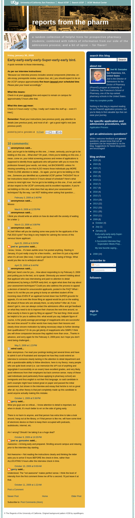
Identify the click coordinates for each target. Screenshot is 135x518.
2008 (95, 254)
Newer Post (13, 496)
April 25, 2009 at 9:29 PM (26, 243)
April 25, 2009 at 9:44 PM (26, 265)
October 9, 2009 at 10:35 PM (28, 437)
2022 (95, 172)
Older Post (76, 496)
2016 (95, 192)
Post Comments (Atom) (32, 502)
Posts (96, 265)
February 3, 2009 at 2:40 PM (28, 197)
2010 (95, 215)
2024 (95, 164)
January (100, 231)
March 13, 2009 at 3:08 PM (27, 224)
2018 (95, 184)
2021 (95, 176)
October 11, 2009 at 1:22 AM (28, 485)
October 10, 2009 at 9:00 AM (28, 466)
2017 (95, 188)
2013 (95, 203)
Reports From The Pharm (70, 22)
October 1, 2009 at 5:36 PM (27, 398)
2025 (95, 160)
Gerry (14, 401)
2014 (95, 200)
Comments (98, 270)
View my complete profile (101, 100)
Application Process (99, 127)
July (98, 227)
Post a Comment (15, 489)
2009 (95, 219)
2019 (95, 180)
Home (45, 496)
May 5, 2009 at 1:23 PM (26, 345)
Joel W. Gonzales (20, 246)
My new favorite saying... (106, 248)
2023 (95, 168)
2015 (95, 195)
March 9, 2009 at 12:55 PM (27, 209)
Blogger (93, 314)
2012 (95, 207)
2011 (95, 211)
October (100, 223)
